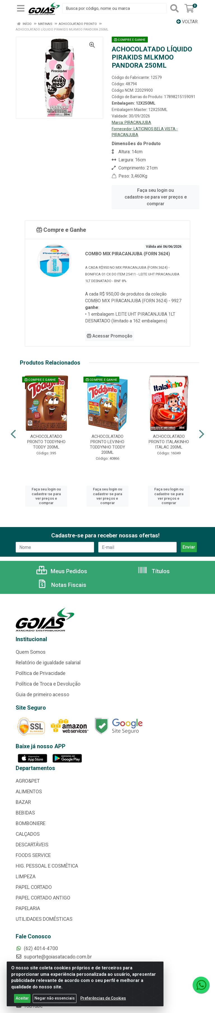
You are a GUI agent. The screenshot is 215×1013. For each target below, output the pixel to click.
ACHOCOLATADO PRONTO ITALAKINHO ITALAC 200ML (169, 442)
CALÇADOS (28, 834)
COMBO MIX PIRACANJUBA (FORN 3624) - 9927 (133, 300)
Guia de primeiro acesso (42, 694)
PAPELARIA (28, 908)
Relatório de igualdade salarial (48, 662)
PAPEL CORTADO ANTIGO (43, 898)
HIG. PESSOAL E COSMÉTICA (47, 866)
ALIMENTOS (29, 791)
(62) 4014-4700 (37, 948)
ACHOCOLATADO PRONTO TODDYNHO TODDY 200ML (46, 442)
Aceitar (22, 998)
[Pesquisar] (174, 8)
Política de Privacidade (41, 673)
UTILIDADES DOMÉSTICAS (44, 919)
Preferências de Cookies (103, 998)
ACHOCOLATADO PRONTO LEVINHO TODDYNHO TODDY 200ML (107, 444)
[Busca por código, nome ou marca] (114, 8)
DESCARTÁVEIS (32, 844)
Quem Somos (31, 652)
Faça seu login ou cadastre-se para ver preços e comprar (156, 197)
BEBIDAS (25, 813)
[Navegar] (13, 434)
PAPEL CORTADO (34, 887)
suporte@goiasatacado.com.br (54, 957)
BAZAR (23, 802)
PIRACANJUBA (138, 122)
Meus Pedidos (61, 571)
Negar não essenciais (54, 998)
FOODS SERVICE (33, 855)
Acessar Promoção (109, 336)
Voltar (187, 21)
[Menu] (21, 8)
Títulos (153, 571)
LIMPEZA (26, 876)
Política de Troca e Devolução (48, 684)
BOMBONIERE (30, 823)
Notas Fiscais (61, 585)
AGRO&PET (28, 781)
